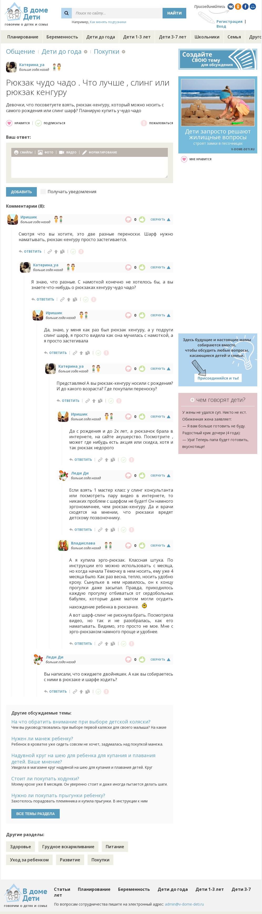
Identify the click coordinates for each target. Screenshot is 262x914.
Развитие (70, 860)
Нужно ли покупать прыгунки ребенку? (58, 795)
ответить (33, 251)
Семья (234, 37)
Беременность (62, 37)
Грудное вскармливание (68, 847)
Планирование (22, 37)
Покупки (106, 51)
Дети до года (100, 37)
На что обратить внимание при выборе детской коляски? (80, 721)
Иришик (29, 216)
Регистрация (229, 21)
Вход (221, 26)
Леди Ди (80, 473)
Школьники (207, 37)
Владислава (83, 543)
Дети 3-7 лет (173, 37)
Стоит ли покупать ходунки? (45, 778)
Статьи (62, 889)
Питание (115, 847)
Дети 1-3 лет (137, 37)
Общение (20, 51)
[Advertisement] (218, 248)
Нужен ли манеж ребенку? (42, 738)
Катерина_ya (31, 64)
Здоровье (20, 847)
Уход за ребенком (29, 860)
